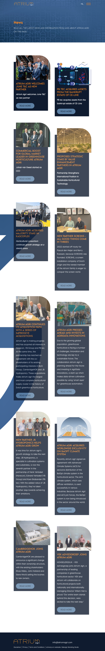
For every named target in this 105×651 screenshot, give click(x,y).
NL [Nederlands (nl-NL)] (82, 4)
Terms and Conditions (36, 647)
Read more (25, 106)
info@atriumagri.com (62, 642)
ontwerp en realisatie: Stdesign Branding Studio (62, 647)
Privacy (25, 647)
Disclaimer (17, 647)
